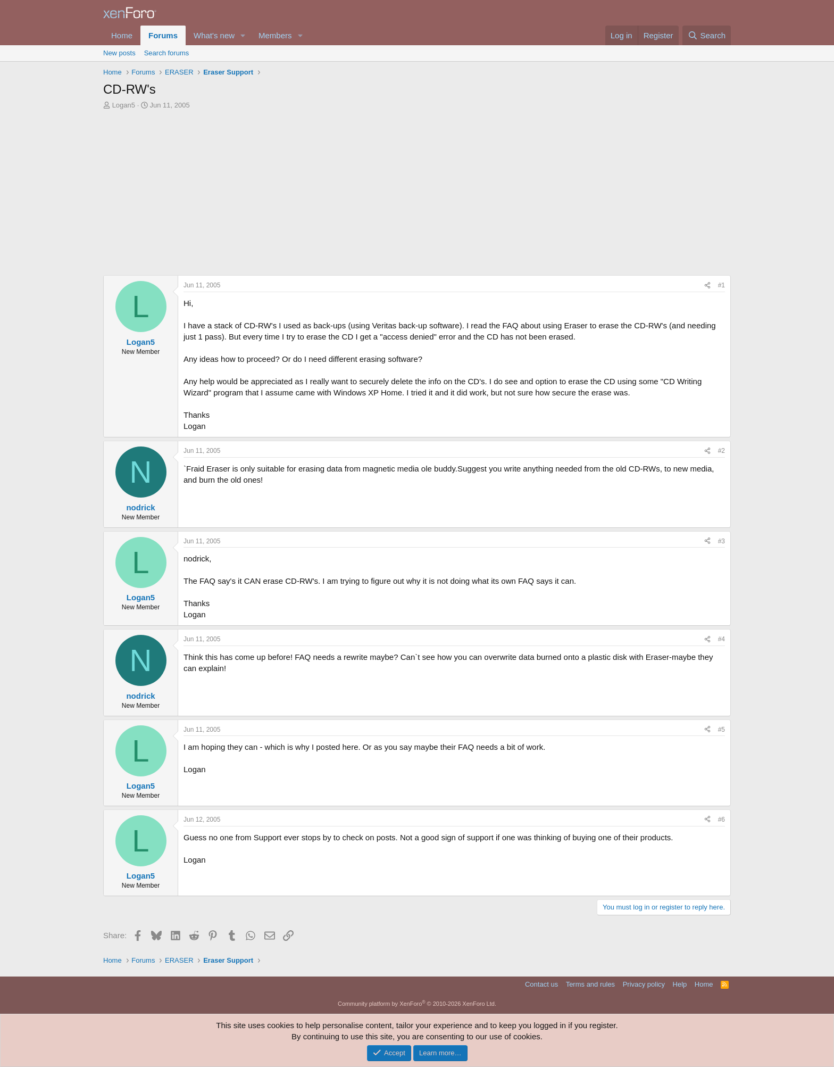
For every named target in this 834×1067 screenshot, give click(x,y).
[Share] (707, 285)
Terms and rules (590, 984)
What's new (214, 35)
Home (121, 35)
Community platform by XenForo (417, 1003)
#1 (721, 285)
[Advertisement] (417, 195)
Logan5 (123, 105)
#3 (721, 541)
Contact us (541, 984)
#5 (721, 729)
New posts (119, 53)
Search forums (166, 53)
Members (275, 35)
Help (680, 984)
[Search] (706, 35)
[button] (243, 35)
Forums (163, 35)
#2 (721, 450)
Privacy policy (644, 984)
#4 (721, 639)
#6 (721, 819)
